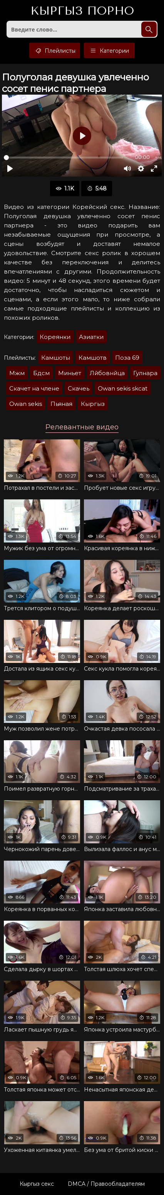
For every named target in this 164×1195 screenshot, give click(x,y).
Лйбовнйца (107, 373)
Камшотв (93, 357)
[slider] (63, 157)
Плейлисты (54, 50)
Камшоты (55, 357)
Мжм (17, 373)
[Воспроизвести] (10, 168)
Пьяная (61, 403)
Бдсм (41, 373)
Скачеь (78, 388)
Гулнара (145, 373)
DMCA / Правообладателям (106, 1183)
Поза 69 (127, 357)
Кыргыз (82, 11)
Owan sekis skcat (122, 388)
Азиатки (91, 336)
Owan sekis (25, 403)
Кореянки (55, 336)
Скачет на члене (34, 388)
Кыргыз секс (37, 1183)
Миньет (69, 373)
